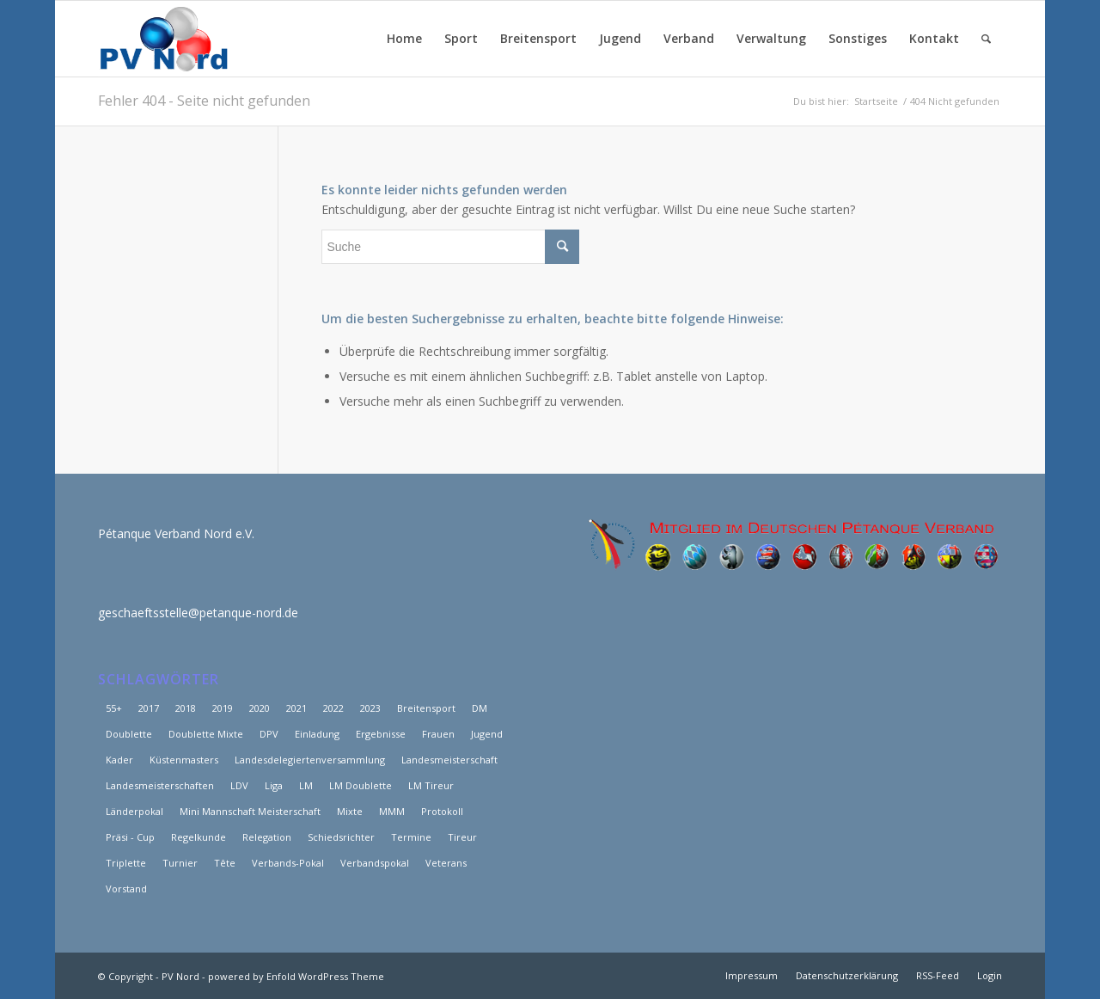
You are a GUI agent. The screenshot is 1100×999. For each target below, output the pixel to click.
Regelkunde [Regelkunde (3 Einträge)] (198, 836)
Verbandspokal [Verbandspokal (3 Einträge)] (374, 862)
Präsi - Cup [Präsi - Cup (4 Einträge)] (130, 836)
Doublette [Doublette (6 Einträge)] (129, 733)
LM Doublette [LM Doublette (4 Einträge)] (360, 785)
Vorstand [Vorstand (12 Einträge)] (126, 888)
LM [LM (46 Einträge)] (306, 785)
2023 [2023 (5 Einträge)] (370, 708)
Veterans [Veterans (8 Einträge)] (446, 862)
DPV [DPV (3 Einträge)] (269, 733)
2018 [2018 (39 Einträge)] (185, 708)
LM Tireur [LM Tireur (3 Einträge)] (431, 785)
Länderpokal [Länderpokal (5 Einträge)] (134, 811)
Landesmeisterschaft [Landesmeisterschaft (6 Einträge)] (449, 759)
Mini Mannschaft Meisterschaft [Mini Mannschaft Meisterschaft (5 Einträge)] (250, 811)
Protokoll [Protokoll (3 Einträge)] (442, 811)
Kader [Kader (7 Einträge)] (119, 759)
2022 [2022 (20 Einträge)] (333, 708)
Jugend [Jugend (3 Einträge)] (487, 733)
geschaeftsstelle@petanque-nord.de (198, 612)
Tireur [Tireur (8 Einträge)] (462, 836)
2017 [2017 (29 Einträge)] (148, 708)
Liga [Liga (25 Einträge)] (274, 785)
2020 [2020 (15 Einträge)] (259, 708)
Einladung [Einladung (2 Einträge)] (317, 733)
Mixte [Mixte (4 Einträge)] (350, 811)
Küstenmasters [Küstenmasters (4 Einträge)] (184, 759)
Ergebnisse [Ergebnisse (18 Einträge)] (381, 733)
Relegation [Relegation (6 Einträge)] (266, 836)
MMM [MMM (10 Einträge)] (392, 811)
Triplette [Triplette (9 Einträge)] (126, 862)
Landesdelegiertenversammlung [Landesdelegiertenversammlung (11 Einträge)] (310, 759)
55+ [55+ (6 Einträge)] (114, 708)
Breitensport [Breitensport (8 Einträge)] (426, 708)
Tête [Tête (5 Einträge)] (224, 862)
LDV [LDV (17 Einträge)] (239, 785)
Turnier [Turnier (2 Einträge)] (180, 862)
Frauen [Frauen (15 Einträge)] (438, 733)
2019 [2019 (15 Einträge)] (222, 708)
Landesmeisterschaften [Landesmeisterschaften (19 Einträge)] (160, 785)
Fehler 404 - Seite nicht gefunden (204, 100)
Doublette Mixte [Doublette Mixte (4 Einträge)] (205, 733)
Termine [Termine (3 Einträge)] (411, 836)
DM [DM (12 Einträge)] (479, 708)
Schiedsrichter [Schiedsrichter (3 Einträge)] (341, 836)
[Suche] (986, 39)
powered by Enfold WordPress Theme (296, 976)
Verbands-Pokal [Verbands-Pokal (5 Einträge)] (288, 862)
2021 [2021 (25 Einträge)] (296, 708)
